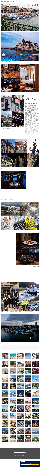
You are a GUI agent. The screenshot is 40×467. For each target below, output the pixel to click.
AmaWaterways (27, 124)
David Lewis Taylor (34, 103)
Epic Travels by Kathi (29, 111)
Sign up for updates (20, 451)
